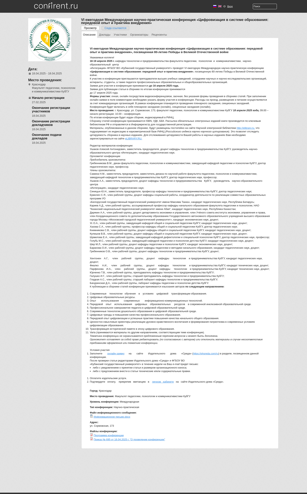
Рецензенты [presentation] (159, 34)
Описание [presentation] (89, 34)
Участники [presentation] (120, 34)
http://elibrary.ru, (246, 127)
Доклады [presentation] (104, 34)
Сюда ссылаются (115, 28)
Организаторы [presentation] (139, 34)
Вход (230, 6)
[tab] (89, 34)
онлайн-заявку (115, 353)
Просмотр (91, 28)
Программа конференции (109, 435)
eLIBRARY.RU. (133, 138)
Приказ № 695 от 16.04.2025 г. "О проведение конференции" (129, 439)
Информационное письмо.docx (112, 416)
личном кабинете (163, 381)
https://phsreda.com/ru (205, 353)
